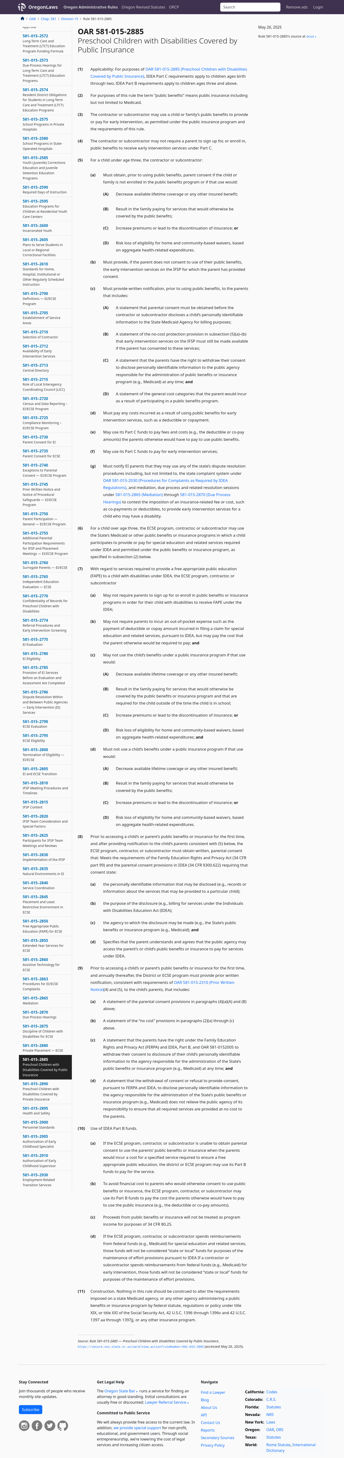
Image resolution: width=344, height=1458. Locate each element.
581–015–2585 (44, 167)
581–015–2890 (41, 1091)
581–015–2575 (43, 124)
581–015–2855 (43, 945)
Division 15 (69, 19)
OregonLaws (43, 7)
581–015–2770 (45, 603)
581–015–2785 (44, 675)
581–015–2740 (44, 470)
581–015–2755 (45, 543)
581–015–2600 (37, 228)
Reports (208, 1430)
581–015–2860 (41, 964)
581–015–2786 (45, 702)
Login (318, 7)
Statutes (273, 1407)
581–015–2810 (45, 787)
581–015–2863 (40, 983)
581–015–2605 (43, 247)
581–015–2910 (39, 1160)
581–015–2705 (41, 317)
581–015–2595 (45, 209)
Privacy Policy (213, 1445)
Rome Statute (278, 1444)
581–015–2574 (45, 99)
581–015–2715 (44, 384)
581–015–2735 (41, 453)
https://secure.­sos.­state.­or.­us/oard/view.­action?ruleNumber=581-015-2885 (141, 1347)
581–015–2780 (35, 656)
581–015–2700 (39, 298)
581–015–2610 (43, 274)
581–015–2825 (43, 840)
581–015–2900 (39, 1125)
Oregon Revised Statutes (143, 7)
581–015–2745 (41, 494)
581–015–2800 (43, 754)
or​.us (310, 36)
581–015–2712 (39, 351)
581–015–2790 (35, 724)
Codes (271, 1391)
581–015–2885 (45, 1067)
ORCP (174, 7)
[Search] (250, 7)
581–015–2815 (35, 804)
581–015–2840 (39, 885)
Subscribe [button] (30, 1409)
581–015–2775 (35, 642)
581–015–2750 (44, 518)
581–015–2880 (43, 1048)
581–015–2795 (35, 738)
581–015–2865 (35, 1000)
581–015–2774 (44, 625)
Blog (205, 1400)
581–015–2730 (39, 439)
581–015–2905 (39, 1141)
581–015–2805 (40, 771)
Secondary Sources (217, 1437)
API (204, 1415)
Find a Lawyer (213, 1392)
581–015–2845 (43, 904)
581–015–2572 (44, 43)
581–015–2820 (45, 821)
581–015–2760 (45, 565)
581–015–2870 (39, 1015)
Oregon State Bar (119, 1391)
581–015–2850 (42, 926)
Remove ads (297, 7)
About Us (209, 1407)
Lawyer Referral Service (165, 1402)
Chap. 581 (48, 19)
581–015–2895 (36, 1111)
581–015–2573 (44, 70)
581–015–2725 (42, 422)
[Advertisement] (289, 120)
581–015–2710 (40, 334)
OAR (32, 19)
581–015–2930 (39, 1179)
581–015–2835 (43, 871)
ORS (279, 1429)
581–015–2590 (45, 190)
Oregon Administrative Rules (91, 7)
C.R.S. (271, 1399)
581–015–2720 (45, 403)
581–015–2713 (36, 368)
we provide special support (137, 1427)
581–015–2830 (44, 857)
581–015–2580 (42, 143)
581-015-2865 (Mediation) (139, 494)
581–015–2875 (43, 1031)
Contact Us (210, 1422)
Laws (270, 1422)
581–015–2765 (41, 581)
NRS (270, 1414)
